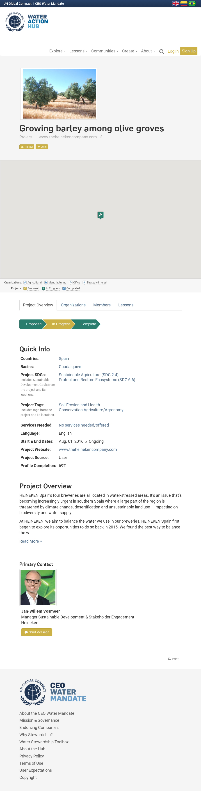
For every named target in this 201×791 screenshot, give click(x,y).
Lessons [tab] (125, 305)
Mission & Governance (39, 720)
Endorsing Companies (39, 727)
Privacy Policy (31, 756)
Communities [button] (105, 51)
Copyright (28, 777)
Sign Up (189, 51)
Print (173, 659)
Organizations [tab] (73, 305)
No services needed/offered (84, 425)
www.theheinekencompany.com (70, 137)
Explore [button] (57, 51)
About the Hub (32, 748)
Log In (173, 51)
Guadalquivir (70, 366)
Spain (64, 358)
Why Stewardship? (36, 734)
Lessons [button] (78, 51)
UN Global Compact (18, 3)
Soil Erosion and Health (79, 404)
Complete (88, 324)
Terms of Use (31, 763)
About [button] (148, 51)
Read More (30, 541)
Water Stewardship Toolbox (44, 741)
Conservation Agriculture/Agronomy (91, 409)
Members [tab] (102, 305)
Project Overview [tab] (38, 305)
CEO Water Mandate (49, 3)
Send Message (36, 632)
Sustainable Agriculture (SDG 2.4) (89, 374)
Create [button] (129, 51)
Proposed (34, 324)
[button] (100, 215)
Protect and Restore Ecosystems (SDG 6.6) (97, 379)
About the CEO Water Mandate (46, 713)
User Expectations (35, 770)
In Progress (61, 324)
